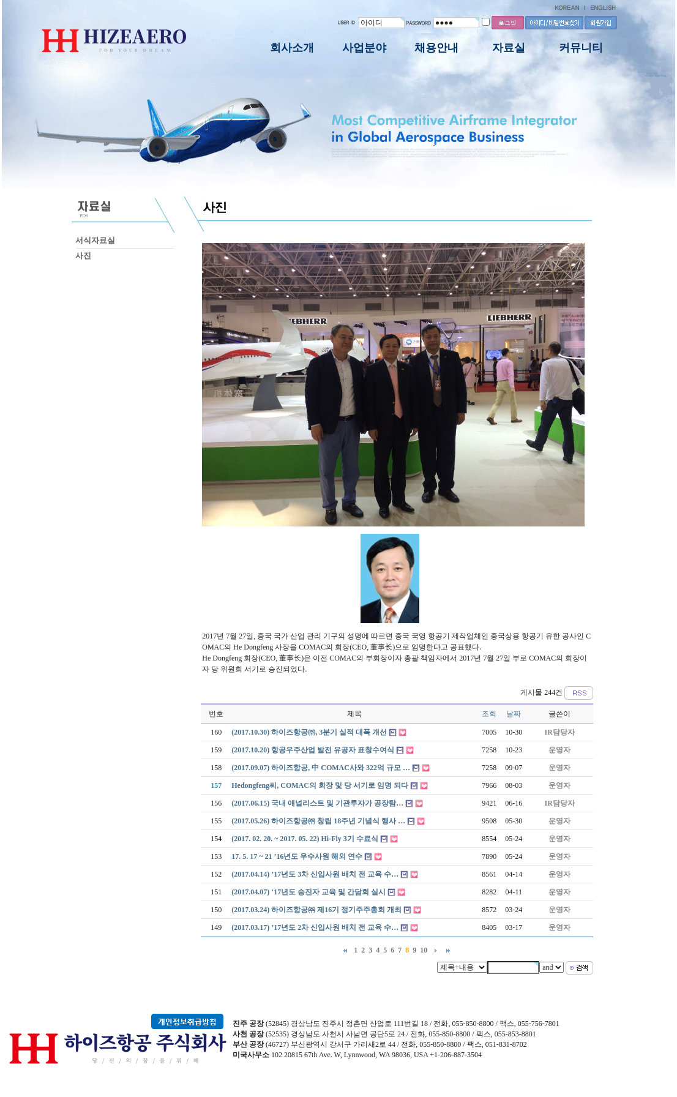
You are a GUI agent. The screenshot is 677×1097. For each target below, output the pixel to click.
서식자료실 (95, 240)
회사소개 (292, 47)
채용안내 (436, 47)
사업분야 (364, 47)
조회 (489, 713)
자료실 (508, 47)
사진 (83, 255)
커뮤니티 (581, 47)
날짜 (513, 713)
